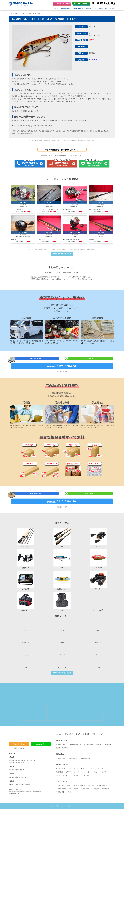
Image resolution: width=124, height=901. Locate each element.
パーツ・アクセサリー (63, 750)
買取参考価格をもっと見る (62, 257)
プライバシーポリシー (100, 709)
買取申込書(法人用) (62, 723)
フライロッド (86, 750)
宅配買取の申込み (75, 720)
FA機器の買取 (85, 764)
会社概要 (86, 709)
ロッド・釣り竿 (61, 744)
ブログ (69, 767)
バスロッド (76, 750)
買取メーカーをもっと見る (62, 645)
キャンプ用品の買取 (79, 761)
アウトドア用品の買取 (63, 761)
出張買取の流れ (65, 8)
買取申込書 (107, 720)
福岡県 (11, 749)
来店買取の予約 (88, 720)
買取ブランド (103, 8)
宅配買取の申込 (36, 540)
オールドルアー (102, 744)
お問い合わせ (68, 709)
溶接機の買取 (60, 767)
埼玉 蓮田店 (93, 60)
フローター (81, 747)
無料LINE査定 (41, 719)
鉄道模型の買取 (102, 761)
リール (76, 744)
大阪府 (11, 742)
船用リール (84, 744)
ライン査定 (89, 403)
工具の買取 (95, 764)
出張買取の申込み (61, 720)
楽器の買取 (91, 761)
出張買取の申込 (36, 403)
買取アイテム (91, 8)
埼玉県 (11, 732)
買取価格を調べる (19, 719)
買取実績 (17, 13)
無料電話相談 (62, 411)
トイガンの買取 (61, 764)
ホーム (56, 8)
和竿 (70, 744)
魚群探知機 (59, 747)
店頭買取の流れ (85, 733)
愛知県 (11, 756)
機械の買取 (105, 764)
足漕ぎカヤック (70, 747)
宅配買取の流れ (78, 8)
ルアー (93, 744)
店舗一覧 (99, 720)
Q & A (112, 8)
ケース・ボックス (93, 747)
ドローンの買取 (73, 764)
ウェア (104, 747)
